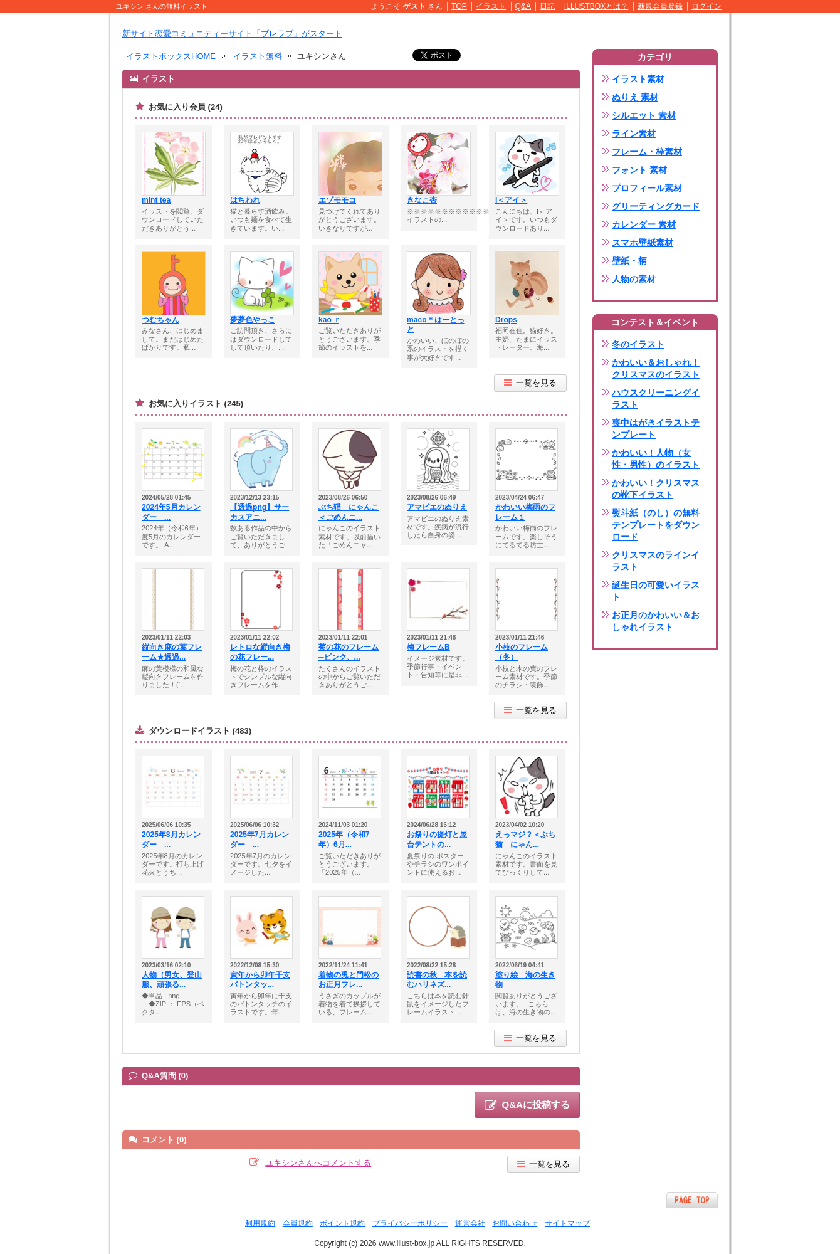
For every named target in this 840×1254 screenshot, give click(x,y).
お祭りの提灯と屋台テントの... (437, 839)
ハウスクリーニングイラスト (656, 398)
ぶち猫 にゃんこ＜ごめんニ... (348, 512)
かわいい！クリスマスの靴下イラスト (656, 489)
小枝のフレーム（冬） (521, 652)
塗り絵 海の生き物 (525, 980)
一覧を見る (530, 382)
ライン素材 (634, 134)
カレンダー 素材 (644, 224)
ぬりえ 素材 (635, 97)
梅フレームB (428, 647)
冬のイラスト (638, 344)
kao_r (328, 319)
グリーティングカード (656, 206)
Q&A (523, 6)
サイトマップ (567, 1223)
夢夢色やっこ (252, 319)
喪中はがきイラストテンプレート (656, 429)
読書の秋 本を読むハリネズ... (437, 980)
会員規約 (298, 1223)
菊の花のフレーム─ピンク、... (348, 652)
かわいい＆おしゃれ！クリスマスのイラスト (656, 368)
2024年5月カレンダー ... (171, 512)
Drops (506, 319)
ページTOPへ (692, 1200)
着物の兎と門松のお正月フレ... (348, 980)
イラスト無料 (257, 56)
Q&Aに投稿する (527, 1105)
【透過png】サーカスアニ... (259, 512)
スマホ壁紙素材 (642, 243)
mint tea (156, 200)
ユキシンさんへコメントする (318, 1162)
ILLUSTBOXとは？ (596, 6)
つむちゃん (160, 319)
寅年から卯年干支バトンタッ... (260, 980)
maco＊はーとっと (436, 324)
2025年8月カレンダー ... (171, 839)
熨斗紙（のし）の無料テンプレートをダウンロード (656, 525)
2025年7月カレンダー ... (259, 839)
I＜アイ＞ (511, 200)
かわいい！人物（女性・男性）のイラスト (656, 459)
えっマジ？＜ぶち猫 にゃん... (525, 839)
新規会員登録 (660, 6)
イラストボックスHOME (171, 56)
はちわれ (245, 200)
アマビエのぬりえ (437, 507)
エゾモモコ (337, 200)
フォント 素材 (639, 170)
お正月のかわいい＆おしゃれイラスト (656, 621)
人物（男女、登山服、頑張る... (172, 980)
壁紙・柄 (629, 261)
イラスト (491, 6)
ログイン (706, 6)
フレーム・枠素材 (647, 152)
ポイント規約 (342, 1223)
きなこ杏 (422, 200)
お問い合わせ (514, 1223)
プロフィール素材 (647, 188)
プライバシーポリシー (410, 1223)
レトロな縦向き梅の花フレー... (260, 652)
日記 (547, 6)
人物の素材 (634, 279)
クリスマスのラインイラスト (656, 561)
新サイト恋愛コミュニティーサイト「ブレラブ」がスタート (232, 33)
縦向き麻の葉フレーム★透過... (172, 652)
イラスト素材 (638, 79)
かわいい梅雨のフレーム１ (525, 512)
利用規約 (260, 1223)
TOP (459, 6)
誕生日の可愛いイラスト (656, 591)
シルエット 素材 (644, 115)
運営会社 (470, 1223)
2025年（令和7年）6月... (344, 839)
